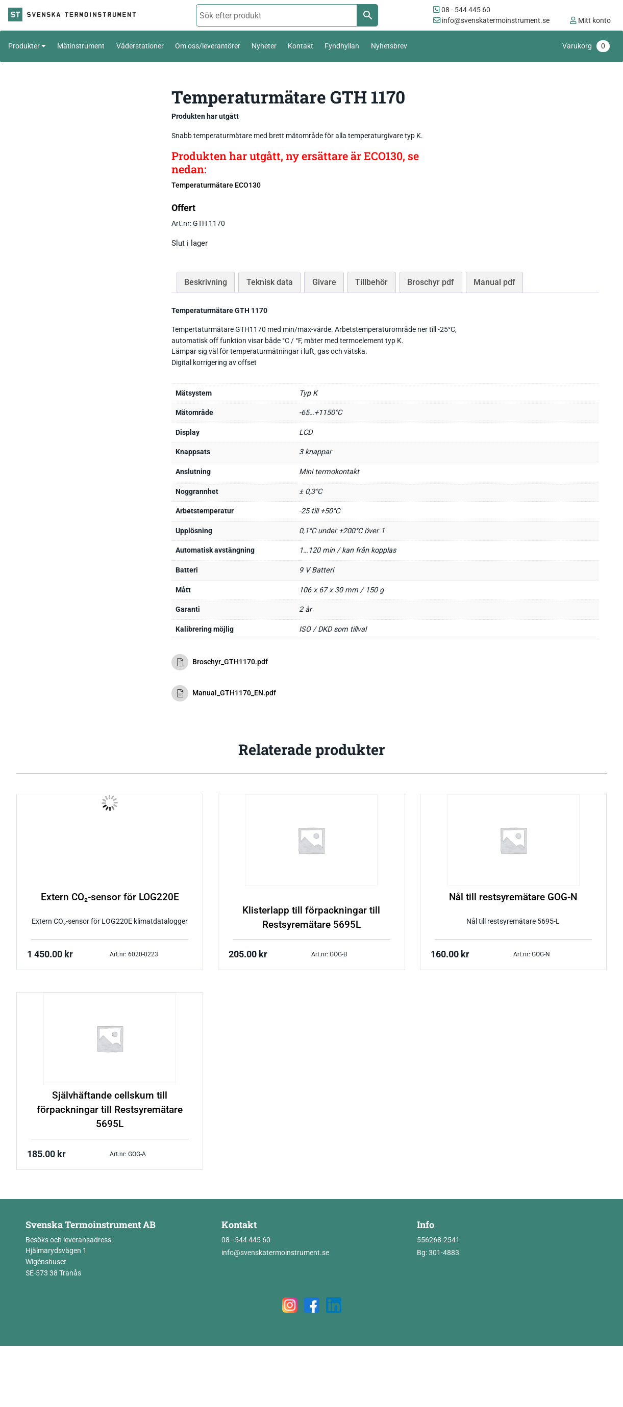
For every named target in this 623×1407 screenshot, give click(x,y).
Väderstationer (140, 46)
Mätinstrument (81, 46)
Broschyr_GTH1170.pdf (219, 662)
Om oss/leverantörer (207, 46)
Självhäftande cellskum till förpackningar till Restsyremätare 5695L (110, 1110)
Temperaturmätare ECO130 (216, 185)
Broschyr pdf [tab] (430, 282)
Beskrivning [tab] (205, 282)
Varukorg (586, 46)
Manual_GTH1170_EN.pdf (223, 693)
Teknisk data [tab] (269, 282)
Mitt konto (590, 20)
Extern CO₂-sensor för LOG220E (110, 897)
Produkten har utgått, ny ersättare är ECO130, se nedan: (295, 162)
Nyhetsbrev (389, 46)
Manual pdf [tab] (494, 282)
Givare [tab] (324, 282)
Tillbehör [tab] (371, 282)
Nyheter (264, 46)
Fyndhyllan (342, 46)
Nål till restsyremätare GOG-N (513, 897)
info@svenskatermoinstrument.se (491, 20)
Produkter (24, 46)
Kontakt (300, 46)
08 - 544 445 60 (461, 10)
